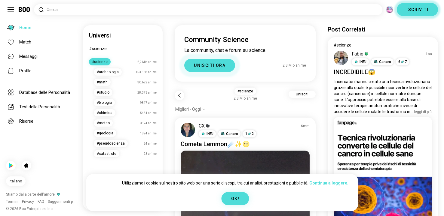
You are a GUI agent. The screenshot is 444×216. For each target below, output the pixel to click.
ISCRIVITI (417, 9)
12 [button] (249, 134)
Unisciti (302, 94)
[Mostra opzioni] (190, 109)
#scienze (98, 48)
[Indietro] (179, 95)
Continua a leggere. (328, 183)
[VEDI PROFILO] (188, 130)
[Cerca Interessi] (208, 9)
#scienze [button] (245, 91)
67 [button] (402, 62)
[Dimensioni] (389, 9)
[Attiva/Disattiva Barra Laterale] (11, 9)
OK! (235, 198)
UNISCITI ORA (209, 65)
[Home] (24, 9)
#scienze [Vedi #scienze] (342, 45)
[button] (207, 133)
